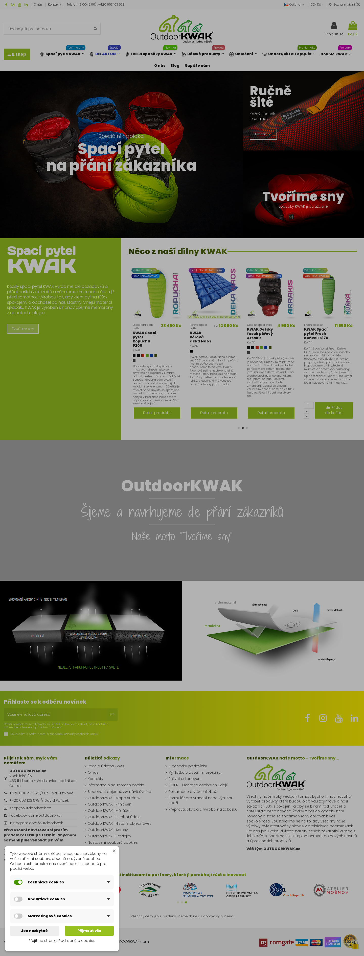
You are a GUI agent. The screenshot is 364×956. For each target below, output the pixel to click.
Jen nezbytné (34, 930)
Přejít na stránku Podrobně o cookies (62, 940)
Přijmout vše (89, 930)
